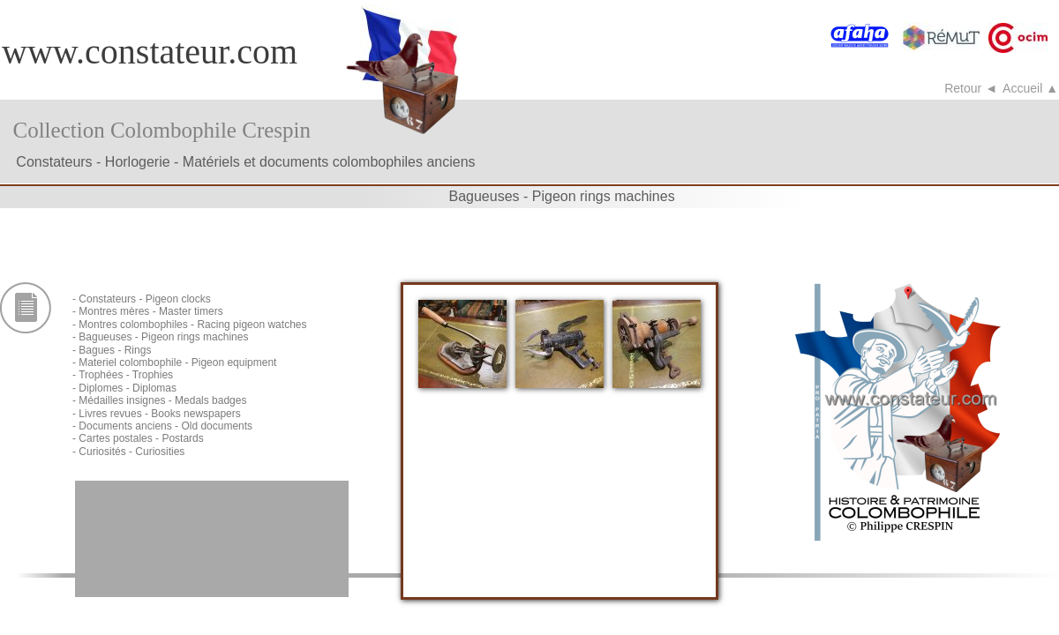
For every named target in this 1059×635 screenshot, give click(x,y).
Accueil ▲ (1030, 88)
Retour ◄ (970, 88)
